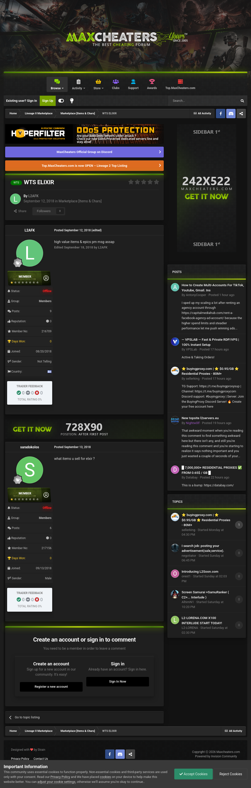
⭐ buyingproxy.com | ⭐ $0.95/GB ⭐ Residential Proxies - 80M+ (206, 520)
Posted (222, 295)
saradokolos (29, 447)
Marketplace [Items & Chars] (80, 201)
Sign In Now (117, 681)
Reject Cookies (230, 774)
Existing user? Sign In (21, 101)
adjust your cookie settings (56, 782)
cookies (105, 777)
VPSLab (191, 349)
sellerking (192, 378)
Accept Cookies (193, 774)
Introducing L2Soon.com (200, 571)
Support (133, 88)
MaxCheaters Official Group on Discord (84, 152)
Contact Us (41, 759)
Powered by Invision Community (216, 756)
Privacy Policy (20, 759)
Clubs (116, 88)
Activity (77, 88)
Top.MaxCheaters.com (180, 88)
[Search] (191, 101)
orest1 (186, 576)
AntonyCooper (196, 295)
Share (20, 211)
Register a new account (51, 686)
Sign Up (47, 101)
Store (97, 88)
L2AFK (33, 196)
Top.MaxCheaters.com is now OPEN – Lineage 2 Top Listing (84, 166)
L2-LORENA (190, 628)
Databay (191, 477)
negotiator (189, 555)
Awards (152, 88)
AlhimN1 (188, 602)
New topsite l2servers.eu (200, 418)
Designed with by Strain (28, 749)
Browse (56, 88)
